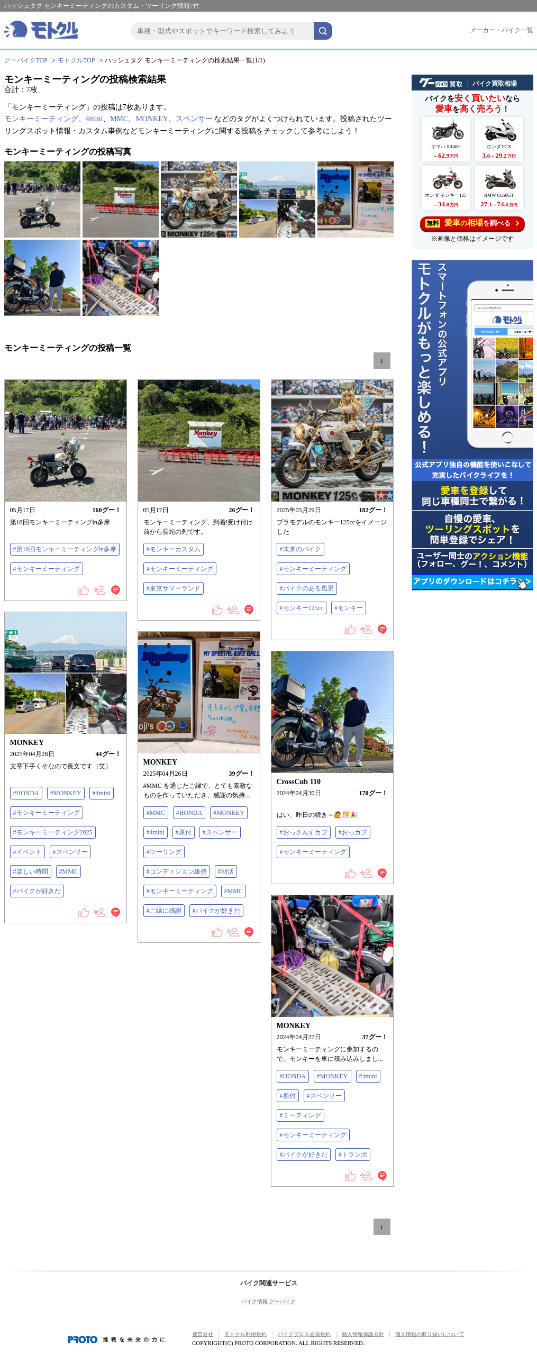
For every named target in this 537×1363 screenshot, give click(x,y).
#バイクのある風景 (307, 588)
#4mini (102, 793)
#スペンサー (70, 852)
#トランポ (353, 1154)
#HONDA (26, 793)
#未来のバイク (300, 549)
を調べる (472, 223)
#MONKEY (65, 793)
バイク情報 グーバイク (268, 1301)
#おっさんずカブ (303, 832)
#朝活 (226, 871)
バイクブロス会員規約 (304, 1334)
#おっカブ (353, 832)
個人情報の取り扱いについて (429, 1334)
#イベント (27, 852)
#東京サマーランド (174, 588)
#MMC (68, 871)
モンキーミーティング (41, 119)
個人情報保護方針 (363, 1334)
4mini (94, 119)
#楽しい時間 (30, 871)
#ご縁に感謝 (164, 910)
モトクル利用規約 (245, 1334)
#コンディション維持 (177, 871)
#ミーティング (300, 1115)
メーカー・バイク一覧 (501, 30)
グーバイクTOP (26, 60)
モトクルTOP (76, 60)
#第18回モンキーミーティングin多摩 (64, 549)
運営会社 (202, 1334)
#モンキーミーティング (46, 569)
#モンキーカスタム (174, 549)
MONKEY (151, 119)
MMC (119, 119)
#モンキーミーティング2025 (53, 832)
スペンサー (194, 119)
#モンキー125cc (302, 608)
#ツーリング (164, 852)
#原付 (184, 832)
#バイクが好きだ (37, 891)
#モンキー (348, 608)
